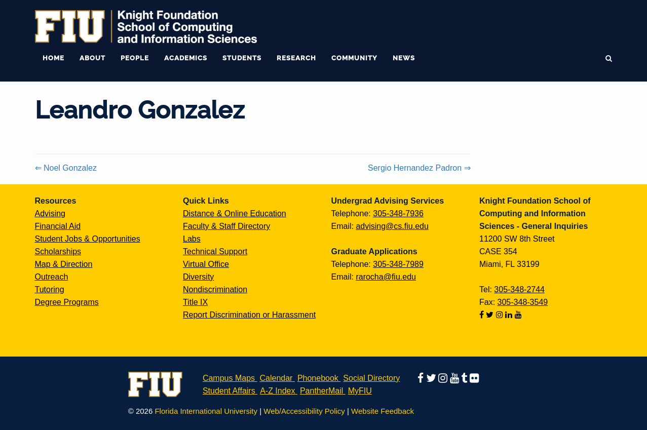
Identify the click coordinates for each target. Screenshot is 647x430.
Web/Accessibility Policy (304, 411)
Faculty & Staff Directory (226, 226)
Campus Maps (229, 378)
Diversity (198, 276)
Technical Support (215, 251)
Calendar (276, 378)
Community (354, 58)
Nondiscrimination (215, 289)
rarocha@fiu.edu (386, 276)
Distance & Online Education (234, 213)
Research (296, 58)
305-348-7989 (398, 264)
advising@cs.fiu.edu (392, 226)
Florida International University (206, 411)
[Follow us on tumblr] (465, 378)
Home (53, 58)
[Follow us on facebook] (482, 314)
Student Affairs (229, 390)
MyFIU (360, 390)
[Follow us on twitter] (491, 314)
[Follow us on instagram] (500, 314)
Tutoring (49, 289)
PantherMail (321, 390)
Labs (192, 238)
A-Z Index (277, 390)
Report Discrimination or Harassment (249, 314)
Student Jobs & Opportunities (87, 238)
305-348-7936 (398, 213)
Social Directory (371, 378)
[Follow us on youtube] (518, 314)
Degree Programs (67, 302)
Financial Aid (58, 226)
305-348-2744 (519, 289)
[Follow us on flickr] (474, 378)
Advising (50, 213)
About (92, 58)
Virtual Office (206, 264)
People (135, 58)
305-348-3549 (523, 302)
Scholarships (58, 251)
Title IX (195, 302)
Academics (185, 58)
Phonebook (317, 378)
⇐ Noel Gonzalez (66, 168)
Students (241, 58)
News (404, 58)
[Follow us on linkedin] (509, 314)
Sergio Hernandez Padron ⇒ (419, 168)
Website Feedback (382, 411)
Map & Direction (64, 264)
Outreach (51, 276)
